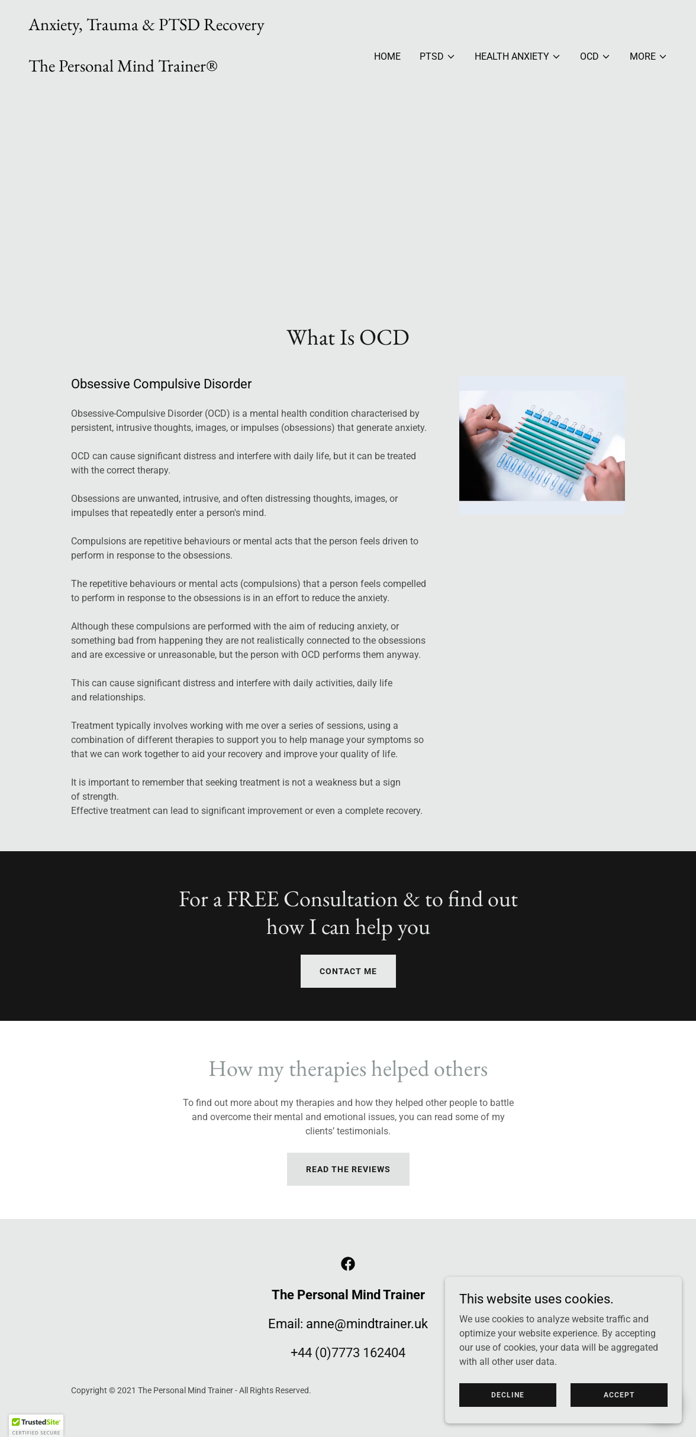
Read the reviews (348, 1169)
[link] (146, 88)
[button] (438, 57)
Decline (507, 1394)
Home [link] (387, 56)
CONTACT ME (348, 971)
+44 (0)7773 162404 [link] (348, 1352)
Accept (619, 1394)
